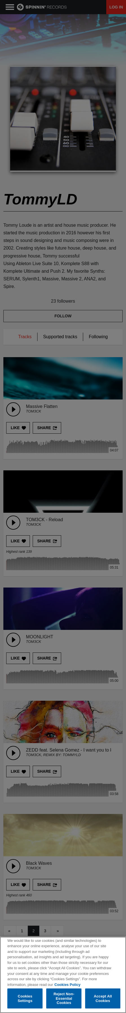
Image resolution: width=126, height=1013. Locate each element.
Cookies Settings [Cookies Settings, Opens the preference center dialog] (25, 998)
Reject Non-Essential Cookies (64, 998)
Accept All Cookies (103, 998)
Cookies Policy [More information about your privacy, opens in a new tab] (67, 985)
